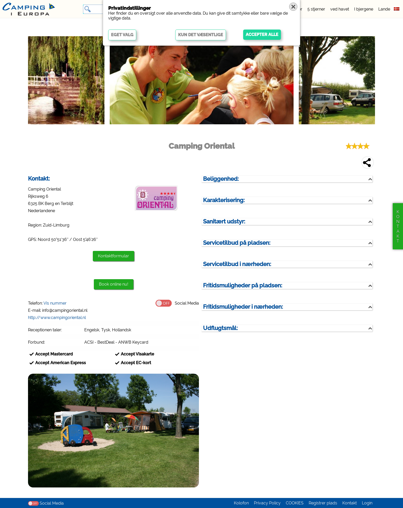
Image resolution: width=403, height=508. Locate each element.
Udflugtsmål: (220, 328)
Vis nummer (55, 303)
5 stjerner (316, 9)
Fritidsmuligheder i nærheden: (243, 307)
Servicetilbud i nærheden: (237, 264)
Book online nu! (113, 284)
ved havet (339, 9)
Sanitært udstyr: (224, 221)
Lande (384, 9)
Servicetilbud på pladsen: (236, 243)
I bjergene (363, 9)
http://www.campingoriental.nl (57, 317)
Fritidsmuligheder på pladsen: (242, 285)
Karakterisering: (224, 200)
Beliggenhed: (221, 179)
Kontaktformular (113, 255)
